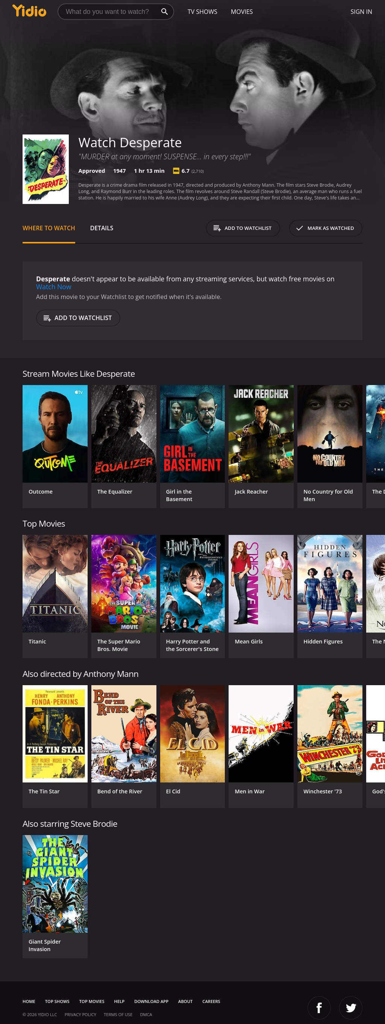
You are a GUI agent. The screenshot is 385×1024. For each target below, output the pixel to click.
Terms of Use (118, 1014)
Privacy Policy (80, 1014)
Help (119, 1001)
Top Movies (92, 1001)
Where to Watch (49, 228)
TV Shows (202, 12)
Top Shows (57, 1001)
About (185, 1001)
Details (102, 228)
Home (29, 1001)
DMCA (146, 1014)
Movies (242, 12)
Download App (151, 1001)
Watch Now (53, 286)
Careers (211, 1001)
